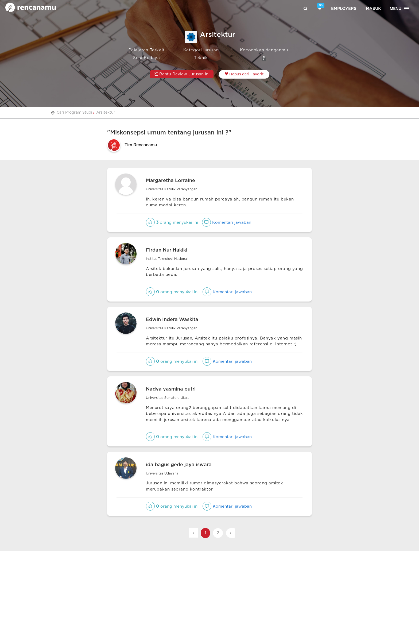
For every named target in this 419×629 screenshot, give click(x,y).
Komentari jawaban (226, 223)
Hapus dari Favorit (244, 74)
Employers (343, 9)
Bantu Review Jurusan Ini (182, 74)
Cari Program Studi (74, 112)
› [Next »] (230, 533)
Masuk (373, 9)
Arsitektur (105, 112)
